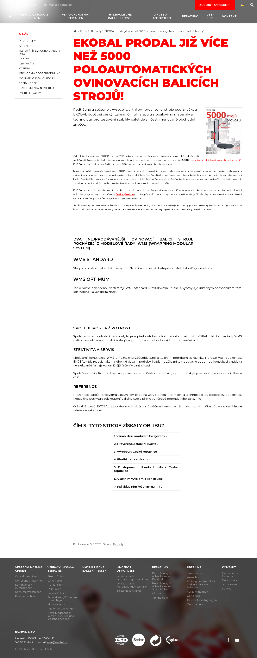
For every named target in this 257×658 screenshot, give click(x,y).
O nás (83, 31)
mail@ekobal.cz (58, 5)
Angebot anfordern (214, 4)
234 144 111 (27, 5)
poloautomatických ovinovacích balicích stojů (215, 160)
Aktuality (96, 31)
